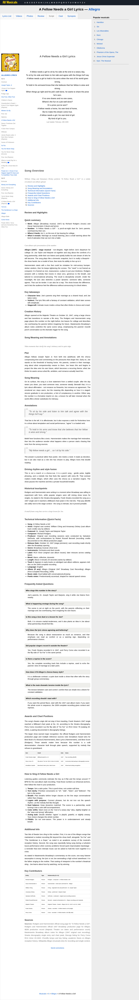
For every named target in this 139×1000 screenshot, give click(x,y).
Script (51, 16)
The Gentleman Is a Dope (9, 210)
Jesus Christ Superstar (106, 56)
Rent (99, 35)
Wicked (100, 44)
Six (98, 27)
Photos (30, 16)
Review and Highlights (36, 186)
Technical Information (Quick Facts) (41, 191)
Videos (19, 16)
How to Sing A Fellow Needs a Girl (41, 198)
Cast (61, 16)
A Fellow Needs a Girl (8, 120)
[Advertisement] (45, 37)
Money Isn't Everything (8, 184)
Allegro (94, 9)
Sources (31, 205)
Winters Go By (5, 110)
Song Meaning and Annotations (40, 188)
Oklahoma (101, 48)
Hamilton (100, 22)
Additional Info (33, 200)
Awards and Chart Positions (39, 195)
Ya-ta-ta (3, 207)
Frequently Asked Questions (39, 193)
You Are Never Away (7, 149)
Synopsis (71, 16)
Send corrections (57, 948)
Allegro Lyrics (9, 75)
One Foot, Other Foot (8, 97)
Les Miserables (103, 31)
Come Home (5, 220)
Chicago (100, 39)
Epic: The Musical (104, 61)
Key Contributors (34, 203)
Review (41, 16)
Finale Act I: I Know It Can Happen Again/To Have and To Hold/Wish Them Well (10, 173)
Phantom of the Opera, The (107, 52)
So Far (3, 145)
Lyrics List (6, 16)
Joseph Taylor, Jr (6, 85)
